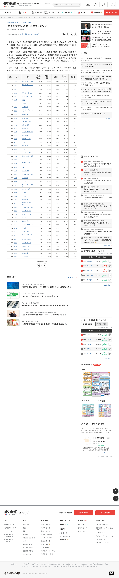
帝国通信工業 (26, 239)
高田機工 (25, 218)
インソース (25, 149)
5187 (15, 235)
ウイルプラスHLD (27, 132)
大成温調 (25, 107)
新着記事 (10, 17)
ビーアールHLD (27, 93)
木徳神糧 (25, 256)
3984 (15, 181)
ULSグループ (26, 139)
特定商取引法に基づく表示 (99, 564)
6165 (15, 125)
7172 (15, 121)
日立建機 (25, 253)
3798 (15, 139)
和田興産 (25, 146)
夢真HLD (25, 118)
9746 (15, 167)
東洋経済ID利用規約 (60, 566)
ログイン (112, 4)
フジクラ (89, 339)
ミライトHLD (26, 214)
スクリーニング (52, 12)
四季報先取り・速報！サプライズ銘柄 (26, 17)
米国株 (82, 12)
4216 (15, 114)
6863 (15, 159)
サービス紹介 (24, 564)
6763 (15, 239)
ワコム (24, 196)
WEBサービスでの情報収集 (50, 564)
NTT (88, 335)
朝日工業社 (25, 221)
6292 (15, 89)
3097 (15, 246)
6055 (15, 203)
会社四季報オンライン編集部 (30, 34)
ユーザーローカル (27, 181)
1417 (15, 214)
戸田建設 (25, 199)
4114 (15, 135)
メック (24, 142)
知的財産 (84, 564)
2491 (15, 96)
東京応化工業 (26, 189)
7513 (15, 103)
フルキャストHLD (27, 207)
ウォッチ (104, 4)
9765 (15, 192)
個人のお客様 (84, 513)
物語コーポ (25, 246)
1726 (15, 93)
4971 (15, 142)
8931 (15, 146)
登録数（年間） (101, 324)
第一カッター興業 (27, 82)
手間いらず (25, 231)
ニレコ (24, 159)
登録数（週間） (87, 324)
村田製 (89, 344)
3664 (15, 174)
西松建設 (25, 178)
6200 (15, 149)
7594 (15, 250)
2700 (15, 256)
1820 (15, 178)
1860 (15, 199)
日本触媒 (25, 135)
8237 (15, 100)
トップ (7, 12)
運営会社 (14, 564)
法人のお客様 (105, 513)
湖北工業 (89, 270)
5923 (15, 218)
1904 (15, 107)
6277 (15, 224)
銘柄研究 (37, 12)
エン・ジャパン (26, 152)
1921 (15, 185)
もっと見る (71, 277)
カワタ (24, 89)
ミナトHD (90, 266)
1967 (15, 228)
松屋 (23, 100)
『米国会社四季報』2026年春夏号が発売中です (31, 3)
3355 (15, 243)
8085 (15, 211)
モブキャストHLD (27, 174)
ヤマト (24, 228)
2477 (15, 231)
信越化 (89, 349)
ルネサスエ (90, 275)
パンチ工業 (25, 125)
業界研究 (67, 12)
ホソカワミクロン (27, 224)
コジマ (24, 103)
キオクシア (90, 353)
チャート (96, 5)
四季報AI (96, 13)
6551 (15, 86)
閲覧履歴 (88, 4)
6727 (15, 196)
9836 (15, 171)
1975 (15, 221)
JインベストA (26, 121)
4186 (15, 189)
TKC (23, 167)
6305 (15, 253)
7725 (15, 111)
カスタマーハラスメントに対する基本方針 (36, 566)
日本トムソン (26, 128)
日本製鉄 (89, 280)
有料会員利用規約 (76, 566)
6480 (15, 128)
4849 (15, 152)
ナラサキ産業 (26, 211)
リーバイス (25, 171)
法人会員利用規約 (91, 566)
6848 (15, 163)
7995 (15, 156)
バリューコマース (27, 96)
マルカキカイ (26, 250)
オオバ (24, 192)
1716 (15, 82)
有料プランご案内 (111, 12)
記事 (22, 12)
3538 (15, 132)
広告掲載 (35, 564)
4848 (15, 207)
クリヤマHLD (26, 243)
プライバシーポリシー (70, 564)
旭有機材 (25, 114)
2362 (15, 118)
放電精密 (89, 261)
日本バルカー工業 (27, 156)
